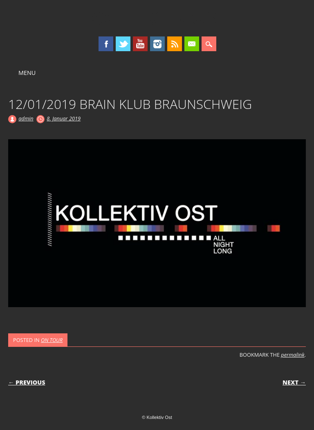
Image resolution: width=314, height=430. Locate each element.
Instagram (157, 43)
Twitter (123, 43)
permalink (292, 354)
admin (25, 118)
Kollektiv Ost (157, 18)
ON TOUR (52, 340)
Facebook (106, 43)
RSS (174, 43)
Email (191, 43)
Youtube (140, 43)
